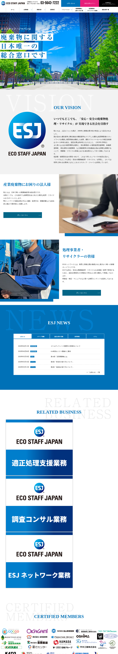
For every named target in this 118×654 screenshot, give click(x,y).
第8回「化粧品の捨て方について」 (63, 368)
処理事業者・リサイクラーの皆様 (92, 588)
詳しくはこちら (21, 215)
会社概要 (61, 588)
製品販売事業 (63, 603)
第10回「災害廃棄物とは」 (60, 358)
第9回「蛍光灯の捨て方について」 (63, 363)
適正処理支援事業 (64, 598)
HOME (61, 585)
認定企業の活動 (58, 336)
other (32, 358)
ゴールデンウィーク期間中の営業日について (67, 348)
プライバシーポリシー (88, 598)
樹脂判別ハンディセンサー (67, 608)
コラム (95, 336)
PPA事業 (61, 613)
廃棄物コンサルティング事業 (68, 600)
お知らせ (22, 336)
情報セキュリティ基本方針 (90, 600)
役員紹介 (61, 593)
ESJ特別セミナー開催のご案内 (61, 353)
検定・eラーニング (22, 611)
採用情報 (76, 336)
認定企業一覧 (86, 593)
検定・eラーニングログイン (90, 590)
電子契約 (61, 610)
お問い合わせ (22, 602)
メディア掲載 (40, 336)
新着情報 (33, 348)
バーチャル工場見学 (65, 605)
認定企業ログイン (21, 607)
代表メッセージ (64, 590)
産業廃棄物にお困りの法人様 (91, 585)
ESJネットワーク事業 (65, 595)
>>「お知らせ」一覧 (92, 374)
